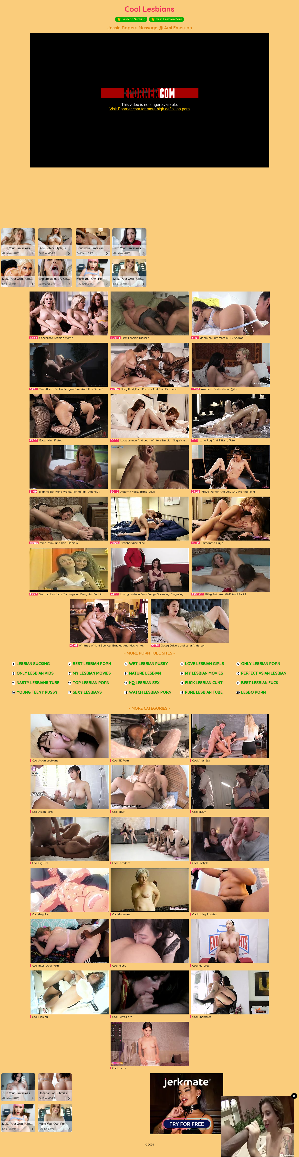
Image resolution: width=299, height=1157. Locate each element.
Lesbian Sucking (131, 19)
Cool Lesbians (150, 9)
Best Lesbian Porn (166, 19)
